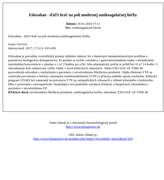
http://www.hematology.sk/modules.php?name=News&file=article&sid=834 (83, 138)
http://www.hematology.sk (83, 126)
